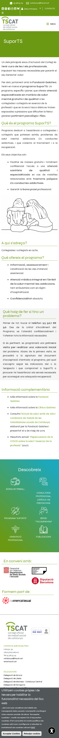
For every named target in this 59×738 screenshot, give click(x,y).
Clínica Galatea (47, 407)
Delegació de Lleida (12, 678)
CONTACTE (50, 8)
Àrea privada (32, 8)
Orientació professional (15, 532)
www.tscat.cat (10, 661)
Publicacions (43, 530)
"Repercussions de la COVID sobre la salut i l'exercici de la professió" (31, 441)
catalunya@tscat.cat (39, 3)
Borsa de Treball (15, 483)
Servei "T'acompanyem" (43, 514)
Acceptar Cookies (11, 733)
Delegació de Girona (13, 675)
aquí (33, 727)
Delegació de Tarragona (14, 685)
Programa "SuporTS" (15, 512)
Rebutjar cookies (32, 733)
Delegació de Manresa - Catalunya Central (23, 681)
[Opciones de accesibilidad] (51, 730)
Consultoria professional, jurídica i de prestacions (43, 498)
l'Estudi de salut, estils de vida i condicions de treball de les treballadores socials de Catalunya (33, 418)
